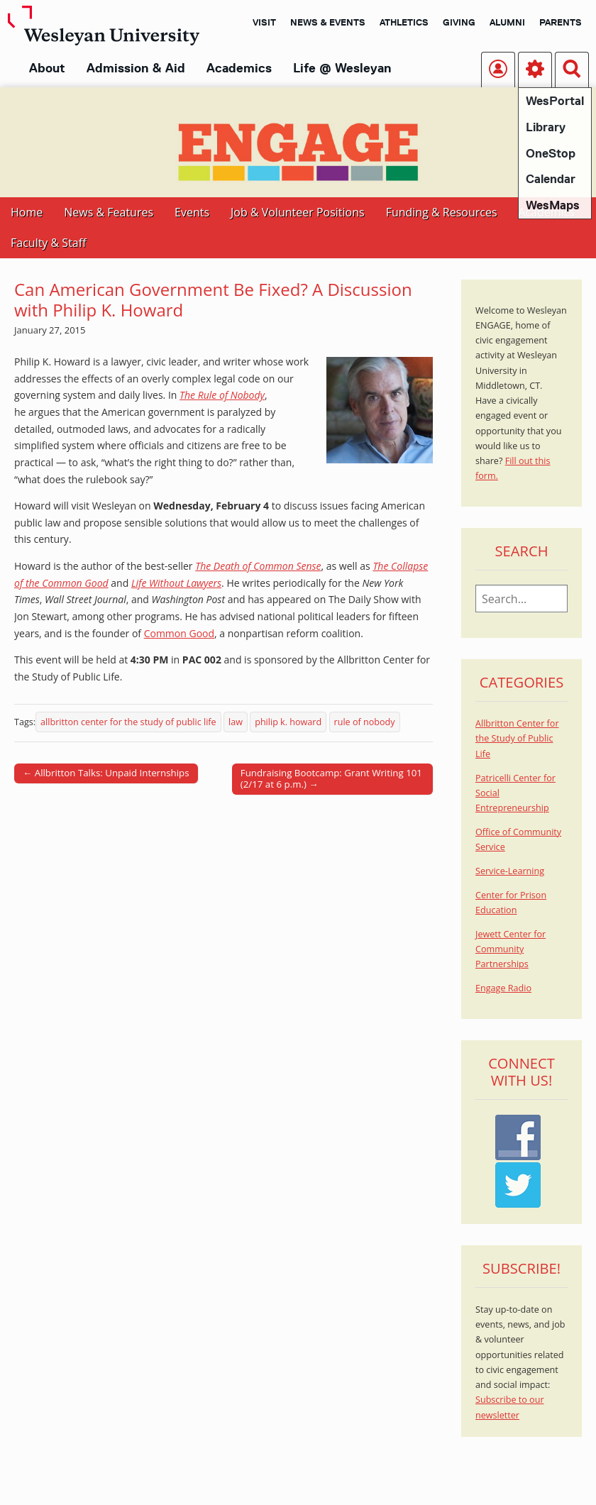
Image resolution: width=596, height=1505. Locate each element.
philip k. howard (288, 722)
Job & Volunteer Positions (298, 212)
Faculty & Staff (48, 242)
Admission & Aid (135, 68)
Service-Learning (509, 871)
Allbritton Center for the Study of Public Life (517, 738)
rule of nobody (364, 722)
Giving (459, 22)
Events (192, 212)
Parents (560, 22)
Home (27, 212)
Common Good (179, 633)
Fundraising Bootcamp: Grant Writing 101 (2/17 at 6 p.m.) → (331, 778)
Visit (264, 22)
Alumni (507, 22)
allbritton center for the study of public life (128, 722)
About (47, 68)
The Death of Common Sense (258, 566)
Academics (239, 68)
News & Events (327, 22)
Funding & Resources (441, 212)
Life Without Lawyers (176, 583)
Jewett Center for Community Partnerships (510, 949)
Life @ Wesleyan (342, 68)
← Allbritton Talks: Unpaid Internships (106, 772)
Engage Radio (503, 988)
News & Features (108, 212)
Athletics (404, 22)
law (235, 722)
